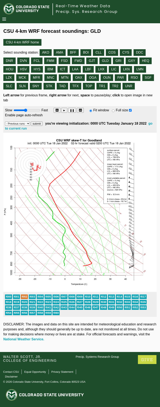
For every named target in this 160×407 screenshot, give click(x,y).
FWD (78, 61)
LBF (88, 69)
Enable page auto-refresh (24, 115)
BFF (73, 52)
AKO (45, 52)
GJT (92, 61)
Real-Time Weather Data (83, 6)
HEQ (145, 61)
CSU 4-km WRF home (22, 42)
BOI (86, 52)
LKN (126, 69)
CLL (98, 52)
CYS (125, 52)
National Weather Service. (23, 339)
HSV (23, 69)
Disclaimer (11, 376)
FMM (50, 61)
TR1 (102, 86)
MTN (65, 77)
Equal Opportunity (35, 371)
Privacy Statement (62, 371)
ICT (62, 69)
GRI (118, 61)
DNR (9, 61)
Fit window (101, 110)
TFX (75, 86)
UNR (128, 86)
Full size (122, 110)
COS (112, 52)
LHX (101, 69)
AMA (59, 52)
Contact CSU (11, 371)
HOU (9, 69)
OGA (92, 77)
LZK (9, 77)
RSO (134, 77)
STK (49, 86)
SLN (22, 86)
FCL (37, 61)
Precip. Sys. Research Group (87, 11)
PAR (120, 77)
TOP (88, 86)
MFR (36, 77)
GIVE (147, 359)
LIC (113, 69)
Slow (8, 110)
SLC (9, 86)
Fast (44, 110)
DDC (139, 52)
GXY (131, 61)
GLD (105, 61)
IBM (50, 69)
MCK (22, 77)
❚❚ (72, 110)
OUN (107, 77)
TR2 (115, 86)
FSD (64, 61)
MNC (50, 77)
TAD (62, 86)
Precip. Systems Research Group (97, 356)
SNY (35, 86)
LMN (140, 69)
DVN (23, 61)
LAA (75, 69)
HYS (37, 69)
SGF (148, 77)
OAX (78, 77)
